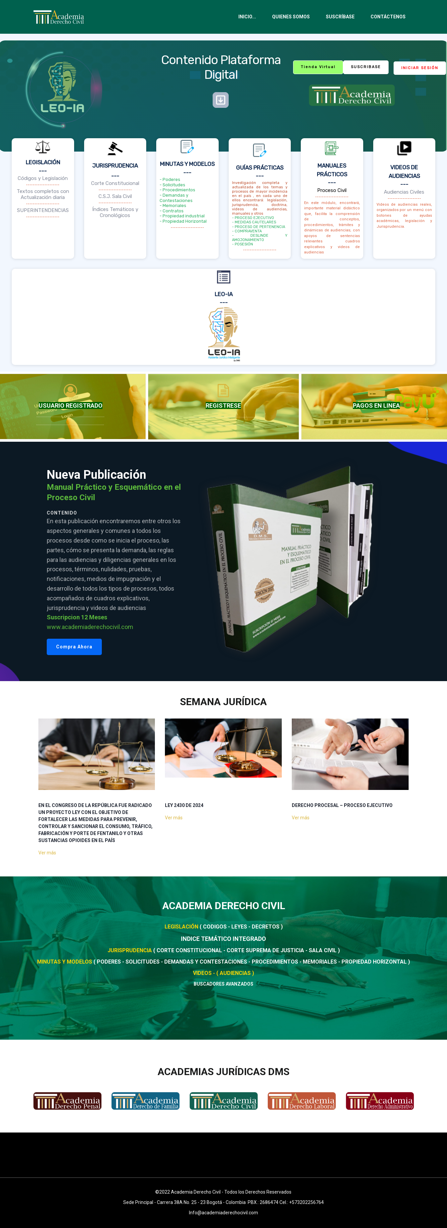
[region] (223, 561)
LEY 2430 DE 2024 (184, 805)
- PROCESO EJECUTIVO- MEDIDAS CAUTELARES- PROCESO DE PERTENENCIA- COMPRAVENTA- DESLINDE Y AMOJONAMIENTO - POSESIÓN (260, 231)
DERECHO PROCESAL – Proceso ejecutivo (342, 805)
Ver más (47, 852)
